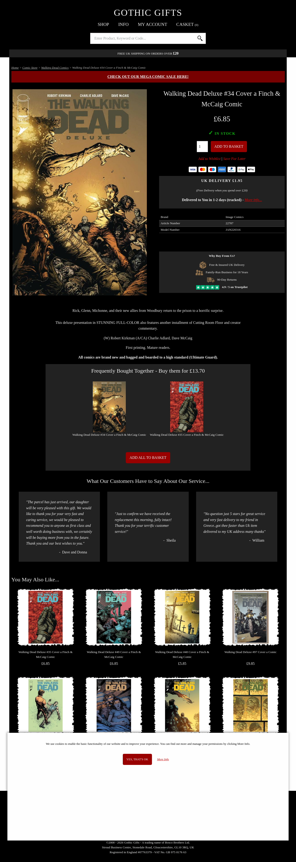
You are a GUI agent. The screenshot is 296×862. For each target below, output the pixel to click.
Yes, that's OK (137, 759)
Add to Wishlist (209, 159)
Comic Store (30, 67)
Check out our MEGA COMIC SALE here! (148, 77)
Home (15, 67)
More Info (163, 759)
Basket (187, 24)
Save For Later (234, 159)
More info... (253, 200)
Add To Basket (229, 146)
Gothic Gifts (148, 12)
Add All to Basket (148, 458)
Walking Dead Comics (55, 67)
